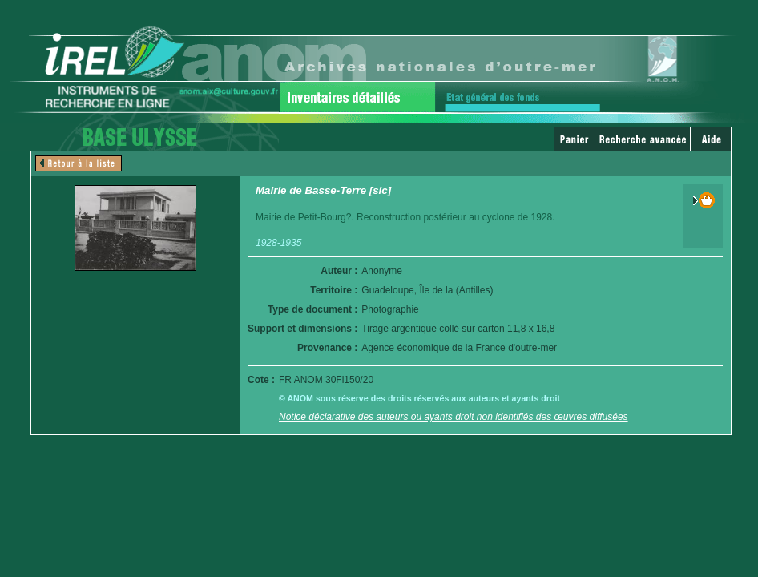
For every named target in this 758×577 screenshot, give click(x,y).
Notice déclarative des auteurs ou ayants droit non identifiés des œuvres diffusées (453, 416)
